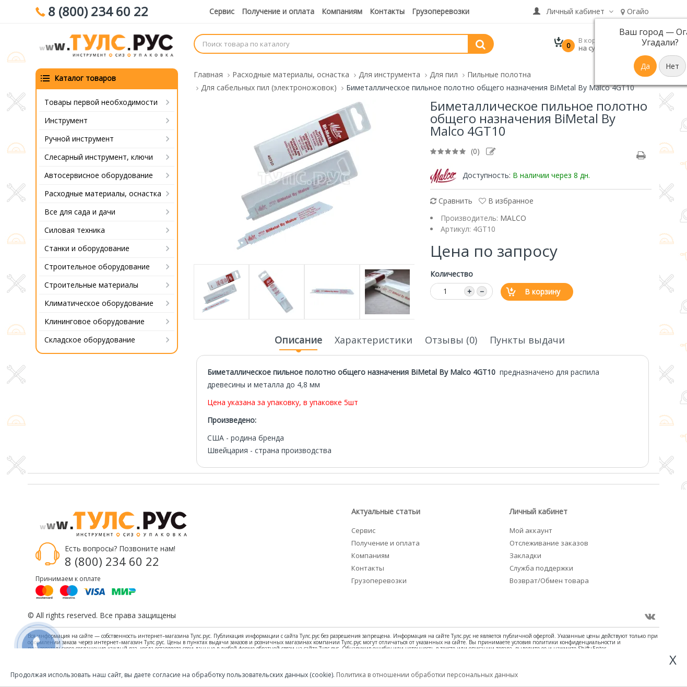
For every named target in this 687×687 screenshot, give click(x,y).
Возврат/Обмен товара (549, 579)
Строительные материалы (91, 284)
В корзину (542, 290)
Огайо (635, 11)
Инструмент (66, 119)
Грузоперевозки (440, 11)
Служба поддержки (541, 567)
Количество (451, 273)
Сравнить (451, 200)
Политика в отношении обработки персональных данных (427, 674)
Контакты (387, 11)
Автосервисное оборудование (98, 174)
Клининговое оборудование (94, 320)
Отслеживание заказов (549, 542)
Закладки (525, 554)
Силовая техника (74, 229)
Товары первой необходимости (101, 101)
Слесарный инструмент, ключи (98, 156)
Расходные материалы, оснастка (102, 192)
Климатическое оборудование (98, 302)
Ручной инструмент (79, 138)
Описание (298, 342)
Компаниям (342, 11)
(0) (475, 150)
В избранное (506, 200)
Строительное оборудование (97, 265)
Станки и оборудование (86, 247)
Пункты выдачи (527, 339)
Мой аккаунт (531, 529)
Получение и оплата (278, 11)
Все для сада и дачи (79, 211)
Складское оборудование (89, 339)
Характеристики (373, 339)
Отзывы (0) (451, 339)
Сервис (221, 11)
